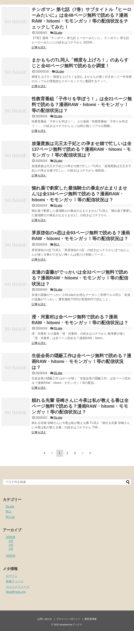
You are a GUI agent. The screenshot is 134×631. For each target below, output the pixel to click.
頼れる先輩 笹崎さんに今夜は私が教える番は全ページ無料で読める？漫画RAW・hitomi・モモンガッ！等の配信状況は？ (80, 406)
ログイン (12, 576)
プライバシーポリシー (68, 619)
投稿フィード (15, 581)
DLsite (58, 32)
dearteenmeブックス (71, 624)
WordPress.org (15, 592)
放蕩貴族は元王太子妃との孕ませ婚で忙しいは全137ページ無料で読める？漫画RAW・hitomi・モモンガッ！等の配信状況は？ (82, 149)
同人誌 (10, 517)
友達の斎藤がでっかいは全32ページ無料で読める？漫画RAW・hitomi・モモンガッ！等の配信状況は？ (80, 278)
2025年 (10, 555)
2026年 (10, 537)
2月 (11, 548)
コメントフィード (18, 586)
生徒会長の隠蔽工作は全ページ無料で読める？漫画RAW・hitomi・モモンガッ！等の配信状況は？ (81, 361)
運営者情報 (90, 619)
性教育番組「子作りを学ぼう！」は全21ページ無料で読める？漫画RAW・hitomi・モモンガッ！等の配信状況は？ (82, 104)
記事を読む (39, 47)
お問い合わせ (44, 619)
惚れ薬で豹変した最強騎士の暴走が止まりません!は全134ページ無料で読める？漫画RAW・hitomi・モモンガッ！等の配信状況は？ (79, 193)
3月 (11, 545)
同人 (57, 244)
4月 (11, 541)
